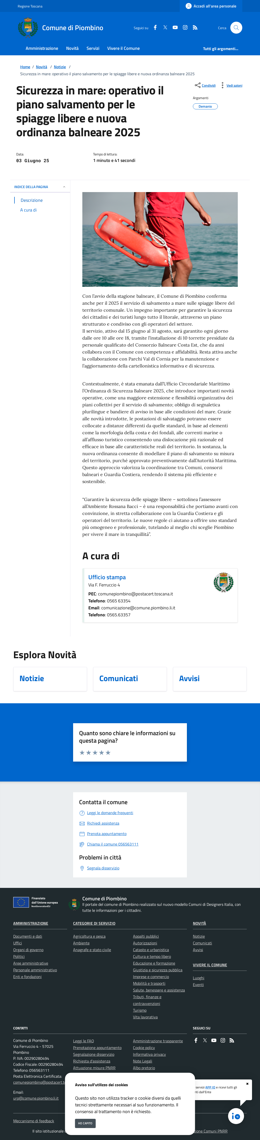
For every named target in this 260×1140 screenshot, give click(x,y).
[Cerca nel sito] (236, 28)
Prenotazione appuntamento (97, 1048)
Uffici (17, 943)
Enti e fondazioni (27, 977)
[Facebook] (153, 27)
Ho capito (85, 1123)
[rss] (193, 27)
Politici (19, 956)
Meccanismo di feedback (33, 1121)
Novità (41, 67)
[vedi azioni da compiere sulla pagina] (230, 85)
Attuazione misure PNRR (94, 1068)
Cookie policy (144, 1048)
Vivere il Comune (210, 965)
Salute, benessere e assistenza (159, 990)
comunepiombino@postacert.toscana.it (46, 1082)
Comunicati (202, 943)
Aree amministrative (30, 963)
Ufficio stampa (107, 576)
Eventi (198, 985)
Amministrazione (30, 923)
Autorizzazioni (145, 943)
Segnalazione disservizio (93, 1054)
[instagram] (183, 27)
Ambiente (81, 943)
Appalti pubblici (146, 936)
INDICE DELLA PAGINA (40, 186)
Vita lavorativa (145, 1017)
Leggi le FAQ (83, 1041)
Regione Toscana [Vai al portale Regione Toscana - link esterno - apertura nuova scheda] (30, 6)
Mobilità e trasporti (149, 983)
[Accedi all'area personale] (211, 6)
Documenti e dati (27, 936)
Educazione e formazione (154, 963)
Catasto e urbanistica (151, 950)
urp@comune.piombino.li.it (36, 1098)
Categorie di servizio (94, 923)
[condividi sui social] (205, 85)
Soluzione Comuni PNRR (207, 1131)
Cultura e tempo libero (152, 956)
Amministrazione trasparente (158, 1041)
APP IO (210, 1087)
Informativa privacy (149, 1054)
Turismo (139, 1010)
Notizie (60, 67)
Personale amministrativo (35, 970)
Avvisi (198, 950)
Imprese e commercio (151, 977)
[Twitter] (163, 27)
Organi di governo (28, 950)
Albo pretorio (144, 1068)
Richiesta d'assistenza (91, 1061)
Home (25, 67)
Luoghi (198, 978)
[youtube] (173, 27)
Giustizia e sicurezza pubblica (157, 970)
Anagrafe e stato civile (92, 950)
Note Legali (142, 1061)
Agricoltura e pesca (89, 936)
